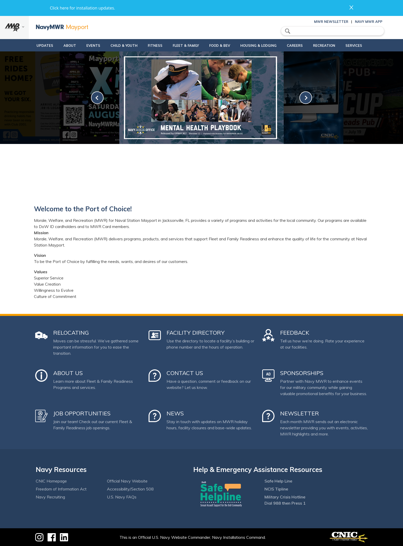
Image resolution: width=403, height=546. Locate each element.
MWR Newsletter (331, 22)
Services (364, 45)
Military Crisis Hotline (284, 496)
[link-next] (305, 98)
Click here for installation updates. (82, 8)
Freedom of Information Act (61, 489)
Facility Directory (196, 332)
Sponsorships (301, 373)
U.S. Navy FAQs (121, 496)
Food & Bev (217, 45)
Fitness (148, 45)
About (54, 45)
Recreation (330, 45)
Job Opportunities (82, 413)
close (351, 7)
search (287, 31)
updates (29, 45)
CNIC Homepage (51, 481)
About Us (68, 373)
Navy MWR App (368, 22)
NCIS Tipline (276, 489)
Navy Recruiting (50, 496)
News (175, 413)
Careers (301, 45)
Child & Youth (112, 45)
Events (82, 45)
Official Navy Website (127, 481)
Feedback (294, 332)
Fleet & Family (183, 45)
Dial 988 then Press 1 (285, 503)
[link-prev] (97, 98)
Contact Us (185, 373)
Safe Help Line (278, 481)
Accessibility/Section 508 (130, 489)
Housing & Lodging (260, 45)
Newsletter (299, 413)
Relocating (71, 332)
